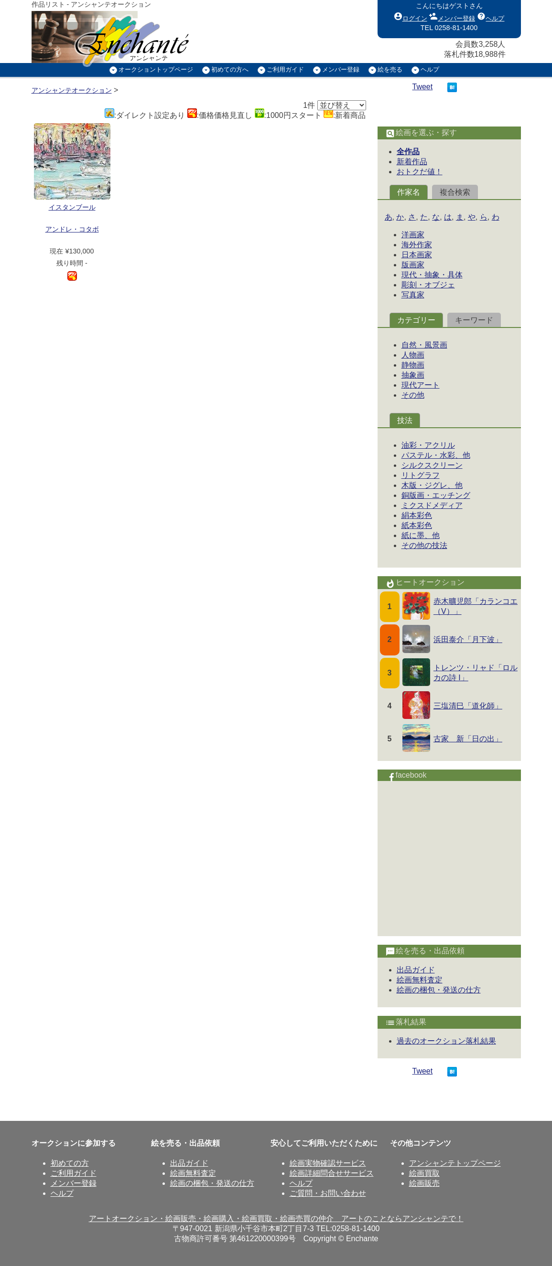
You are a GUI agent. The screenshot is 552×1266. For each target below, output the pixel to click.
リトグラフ (420, 475)
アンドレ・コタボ (72, 229)
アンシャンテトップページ (455, 1163)
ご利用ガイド (285, 69)
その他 (412, 395)
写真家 (412, 295)
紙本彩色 (416, 525)
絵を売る (390, 69)
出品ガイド (416, 970)
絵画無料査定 (420, 980)
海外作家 (416, 245)
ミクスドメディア (432, 505)
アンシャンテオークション (72, 90)
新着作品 (412, 162)
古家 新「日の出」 (467, 739)
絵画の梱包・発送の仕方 (439, 990)
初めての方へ (230, 69)
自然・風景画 (424, 345)
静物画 (412, 365)
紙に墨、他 (420, 535)
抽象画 (412, 375)
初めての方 (70, 1163)
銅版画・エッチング (435, 495)
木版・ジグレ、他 (432, 485)
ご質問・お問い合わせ (328, 1193)
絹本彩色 (416, 515)
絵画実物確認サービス (328, 1163)
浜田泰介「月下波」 (467, 639)
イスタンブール (72, 207)
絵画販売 (424, 1183)
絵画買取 (424, 1173)
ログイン (410, 16)
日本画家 (416, 255)
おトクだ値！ (420, 172)
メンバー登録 (452, 16)
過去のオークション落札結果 (446, 1041)
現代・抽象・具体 (432, 275)
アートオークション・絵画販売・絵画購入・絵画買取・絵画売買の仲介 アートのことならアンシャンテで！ (276, 1218)
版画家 (412, 265)
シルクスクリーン (432, 465)
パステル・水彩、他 (435, 455)
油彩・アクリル (428, 445)
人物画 (412, 355)
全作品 (408, 152)
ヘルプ (490, 16)
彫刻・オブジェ (428, 285)
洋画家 (412, 235)
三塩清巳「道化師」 (467, 706)
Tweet (422, 87)
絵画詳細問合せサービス (332, 1173)
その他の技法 (424, 545)
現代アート (420, 385)
